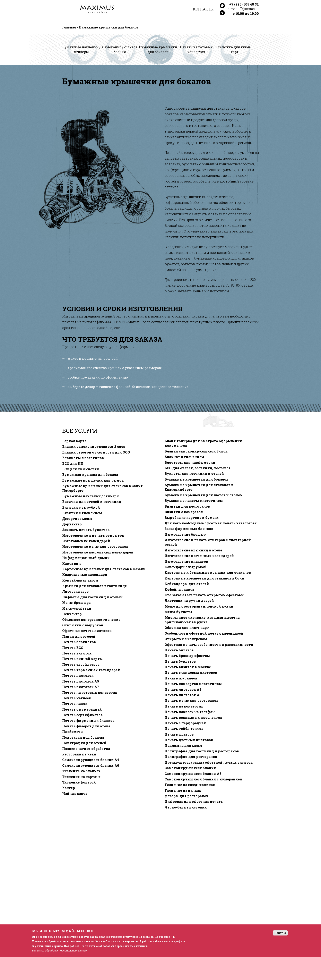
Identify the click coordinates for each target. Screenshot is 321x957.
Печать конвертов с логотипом (193, 683)
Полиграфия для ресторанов (191, 756)
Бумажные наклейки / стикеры (91, 496)
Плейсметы (73, 731)
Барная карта (74, 441)
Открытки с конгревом (186, 639)
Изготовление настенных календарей (199, 555)
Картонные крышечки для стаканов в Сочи (204, 578)
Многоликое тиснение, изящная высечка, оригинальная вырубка (202, 619)
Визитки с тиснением (82, 513)
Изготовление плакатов (186, 561)
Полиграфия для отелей (84, 743)
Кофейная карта (179, 589)
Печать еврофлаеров (80, 664)
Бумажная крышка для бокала (90, 474)
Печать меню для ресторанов (191, 700)
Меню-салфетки (76, 608)
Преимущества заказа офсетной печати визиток (209, 762)
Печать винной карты (82, 659)
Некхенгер (72, 614)
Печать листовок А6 (183, 695)
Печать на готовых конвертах (89, 692)
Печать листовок (78, 675)
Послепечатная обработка (86, 748)
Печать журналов (181, 678)
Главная (69, 27)
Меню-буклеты (178, 612)
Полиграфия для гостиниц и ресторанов (202, 751)
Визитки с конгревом (184, 512)
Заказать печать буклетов (86, 529)
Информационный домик (86, 558)
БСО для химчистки (80, 469)
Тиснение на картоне (81, 776)
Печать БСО (72, 647)
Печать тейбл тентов (184, 728)
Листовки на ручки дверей (189, 600)
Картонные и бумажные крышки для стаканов (208, 572)
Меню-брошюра (76, 602)
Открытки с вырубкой (82, 625)
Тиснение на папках (183, 790)
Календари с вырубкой (186, 567)
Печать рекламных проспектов (193, 717)
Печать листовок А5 (80, 681)
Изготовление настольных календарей (97, 552)
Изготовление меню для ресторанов (95, 546)
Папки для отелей (78, 636)
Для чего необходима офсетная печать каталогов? (211, 523)
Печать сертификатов (82, 715)
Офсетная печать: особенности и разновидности (209, 644)
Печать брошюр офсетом (187, 655)
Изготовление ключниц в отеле (193, 550)
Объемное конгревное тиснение (91, 619)
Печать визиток (77, 653)
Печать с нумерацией (82, 709)
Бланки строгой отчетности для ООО (96, 452)
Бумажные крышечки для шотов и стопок (203, 495)
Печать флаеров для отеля (86, 726)
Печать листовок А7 (80, 687)
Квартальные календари (84, 574)
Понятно (280, 932)
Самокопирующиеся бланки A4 (90, 759)
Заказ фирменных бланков (189, 528)
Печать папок (74, 703)
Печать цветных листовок (189, 740)
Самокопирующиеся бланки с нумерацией (203, 779)
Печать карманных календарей (91, 670)
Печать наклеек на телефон (190, 712)
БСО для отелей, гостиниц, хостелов (198, 468)
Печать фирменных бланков (88, 720)
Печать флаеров (179, 734)
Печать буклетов (180, 661)
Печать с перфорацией (185, 723)
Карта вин (71, 563)
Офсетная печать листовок (87, 630)
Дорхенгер (72, 524)
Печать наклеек (76, 698)
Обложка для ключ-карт (187, 627)
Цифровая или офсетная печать (194, 801)
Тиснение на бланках (81, 771)
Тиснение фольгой (79, 782)
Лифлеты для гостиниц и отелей (92, 597)
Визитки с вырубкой (81, 507)
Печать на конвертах (184, 706)
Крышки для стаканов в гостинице (94, 586)
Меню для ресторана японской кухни (199, 606)
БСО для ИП (73, 463)
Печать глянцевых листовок (191, 672)
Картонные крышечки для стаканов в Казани (104, 569)
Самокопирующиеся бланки (190, 768)
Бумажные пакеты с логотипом (194, 500)
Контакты (203, 9)
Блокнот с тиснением (184, 457)
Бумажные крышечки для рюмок (93, 480)
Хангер (68, 788)
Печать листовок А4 (183, 689)
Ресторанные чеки (79, 754)
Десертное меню (77, 518)
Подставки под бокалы (83, 737)
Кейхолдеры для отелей (187, 584)
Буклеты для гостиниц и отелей (194, 473)
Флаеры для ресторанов (186, 796)
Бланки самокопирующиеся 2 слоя (93, 446)
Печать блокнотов (79, 642)
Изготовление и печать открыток (93, 535)
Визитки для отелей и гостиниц (91, 501)
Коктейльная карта (80, 580)
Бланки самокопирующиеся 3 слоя (196, 451)
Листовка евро (75, 591)
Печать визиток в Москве (188, 667)
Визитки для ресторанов (187, 506)
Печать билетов (179, 650)
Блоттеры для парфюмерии (190, 462)
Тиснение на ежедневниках (190, 784)
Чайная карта (74, 793)
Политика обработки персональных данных (59, 950)
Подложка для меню (183, 745)
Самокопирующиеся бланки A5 (193, 773)
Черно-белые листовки (186, 807)
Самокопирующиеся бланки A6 (90, 765)
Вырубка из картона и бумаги (192, 517)
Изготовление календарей (86, 541)
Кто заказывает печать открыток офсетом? (204, 595)
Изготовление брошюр (185, 534)
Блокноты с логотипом (83, 458)
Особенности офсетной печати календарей (204, 633)
